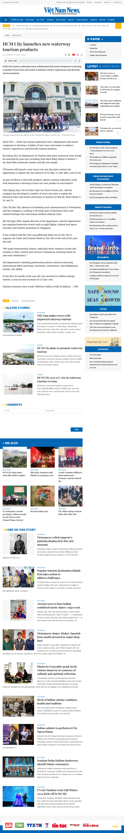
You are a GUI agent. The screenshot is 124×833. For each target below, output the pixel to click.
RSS (119, 817)
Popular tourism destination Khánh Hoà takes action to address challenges (58, 557)
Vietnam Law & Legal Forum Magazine (70, 2)
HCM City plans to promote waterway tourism (60, 349)
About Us (107, 2)
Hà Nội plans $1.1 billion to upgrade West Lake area (103, 158)
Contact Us (117, 2)
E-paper (93, 39)
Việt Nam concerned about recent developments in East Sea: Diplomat (103, 337)
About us (85, 818)
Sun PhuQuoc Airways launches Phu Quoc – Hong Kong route (103, 269)
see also (11, 426)
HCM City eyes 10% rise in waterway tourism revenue (59, 379)
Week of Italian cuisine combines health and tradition (57, 685)
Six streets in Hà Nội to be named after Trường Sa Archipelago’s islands (104, 330)
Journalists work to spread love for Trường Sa (103, 324)
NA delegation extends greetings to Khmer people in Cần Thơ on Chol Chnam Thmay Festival (14, 499)
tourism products (28, 301)
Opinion (93, 19)
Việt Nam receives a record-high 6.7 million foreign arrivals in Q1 (109, 76)
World (102, 19)
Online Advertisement (98, 55)
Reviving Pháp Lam (39, 494)
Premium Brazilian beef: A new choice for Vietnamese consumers (104, 275)
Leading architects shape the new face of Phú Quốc (104, 282)
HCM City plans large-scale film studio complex (14, 457)
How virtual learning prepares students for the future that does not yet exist (103, 388)
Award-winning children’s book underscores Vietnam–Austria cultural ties (70, 460)
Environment (82, 19)
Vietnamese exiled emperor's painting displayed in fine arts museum (55, 524)
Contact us (95, 818)
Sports (71, 19)
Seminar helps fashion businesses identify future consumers (57, 745)
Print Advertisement (98, 52)
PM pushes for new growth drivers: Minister (110, 129)
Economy (30, 19)
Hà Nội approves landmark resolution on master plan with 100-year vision (104, 164)
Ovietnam (98, 2)
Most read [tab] (111, 66)
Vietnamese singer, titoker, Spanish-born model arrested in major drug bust (59, 620)
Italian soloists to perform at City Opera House (57, 713)
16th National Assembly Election (36, 29)
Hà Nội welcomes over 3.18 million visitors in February (103, 220)
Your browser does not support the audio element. (43, 61)
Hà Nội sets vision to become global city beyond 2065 (103, 214)
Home (7, 35)
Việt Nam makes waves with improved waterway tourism (54, 317)
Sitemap (77, 817)
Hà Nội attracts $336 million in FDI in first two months (104, 192)
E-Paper (111, 19)
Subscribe (93, 48)
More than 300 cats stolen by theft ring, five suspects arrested (110, 89)
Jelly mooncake (95, 382)
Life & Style (61, 19)
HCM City (15, 301)
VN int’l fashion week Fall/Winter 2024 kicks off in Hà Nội (57, 775)
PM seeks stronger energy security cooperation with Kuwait (110, 117)
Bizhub (89, 2)
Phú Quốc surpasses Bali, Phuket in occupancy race (42, 457)
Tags (6, 301)
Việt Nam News (62, 10)
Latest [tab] (92, 66)
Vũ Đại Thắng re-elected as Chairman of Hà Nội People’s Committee (104, 186)
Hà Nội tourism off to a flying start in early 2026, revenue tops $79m (104, 227)
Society (50, 19)
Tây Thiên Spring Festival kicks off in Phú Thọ (69, 496)
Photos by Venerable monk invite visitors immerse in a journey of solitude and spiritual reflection (57, 653)
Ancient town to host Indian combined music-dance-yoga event (58, 589)
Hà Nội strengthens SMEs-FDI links (103, 197)
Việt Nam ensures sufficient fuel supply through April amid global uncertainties (110, 103)
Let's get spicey (95, 378)
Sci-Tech (40, 19)
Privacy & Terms (107, 818)
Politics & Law (17, 19)
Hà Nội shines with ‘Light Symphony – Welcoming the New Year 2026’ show (104, 151)
